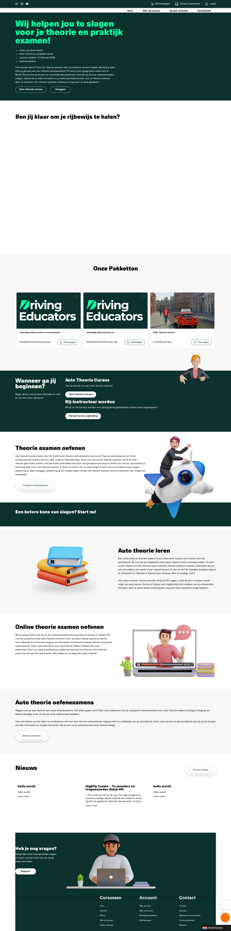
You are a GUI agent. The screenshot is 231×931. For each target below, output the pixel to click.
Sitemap (182, 926)
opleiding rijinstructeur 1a (100, 333)
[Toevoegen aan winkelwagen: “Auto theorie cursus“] (201, 342)
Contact (182, 906)
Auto (102, 906)
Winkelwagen (145, 921)
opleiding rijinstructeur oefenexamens (40, 333)
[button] (225, 917)
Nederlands (212, 927)
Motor (102, 916)
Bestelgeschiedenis (148, 916)
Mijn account (145, 906)
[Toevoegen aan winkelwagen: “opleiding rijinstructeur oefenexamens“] (68, 342)
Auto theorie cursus (163, 333)
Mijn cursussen (146, 911)
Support (182, 911)
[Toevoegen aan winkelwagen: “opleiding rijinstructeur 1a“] (135, 342)
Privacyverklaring (186, 921)
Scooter (103, 911)
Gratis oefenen (106, 926)
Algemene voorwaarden (190, 916)
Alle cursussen (106, 921)
